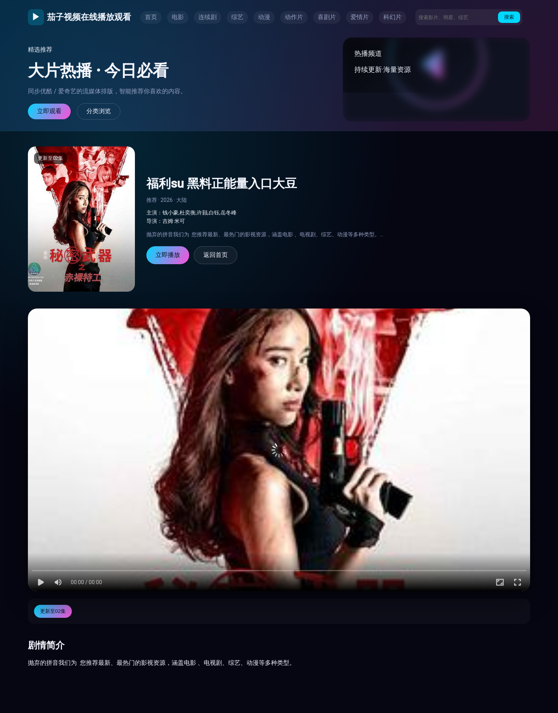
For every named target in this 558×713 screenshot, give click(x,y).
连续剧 (207, 17)
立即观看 (49, 111)
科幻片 (392, 17)
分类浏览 (98, 111)
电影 (178, 17)
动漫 (264, 17)
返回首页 (215, 254)
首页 (151, 17)
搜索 (509, 17)
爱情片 (359, 17)
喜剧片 (327, 17)
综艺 (237, 17)
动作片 (294, 17)
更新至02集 (53, 611)
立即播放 (168, 254)
